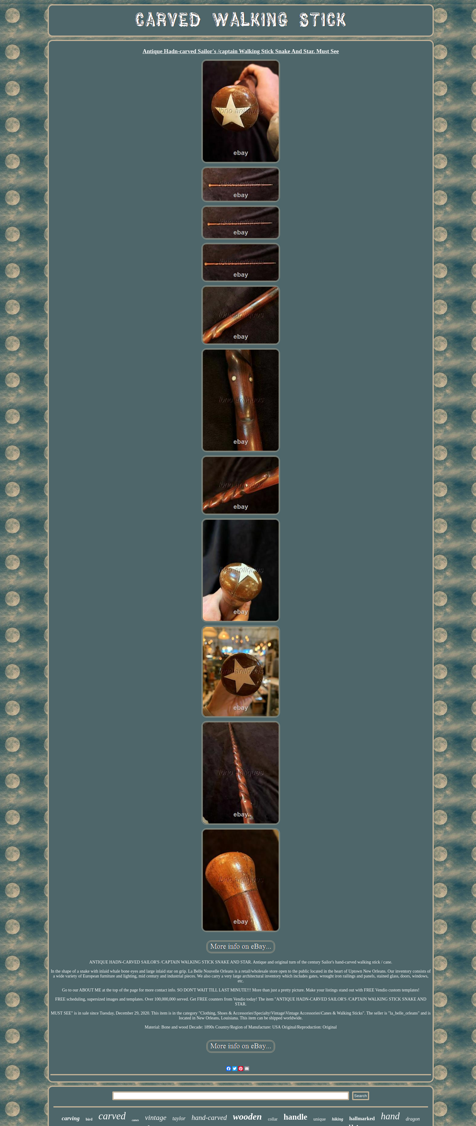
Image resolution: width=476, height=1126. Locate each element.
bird (89, 1119)
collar (272, 1119)
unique (319, 1119)
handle (295, 1116)
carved (112, 1116)
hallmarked (362, 1118)
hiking (337, 1119)
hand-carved (209, 1117)
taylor (178, 1118)
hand (390, 1116)
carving (71, 1118)
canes (135, 1120)
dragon (413, 1118)
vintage (155, 1117)
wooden (247, 1116)
